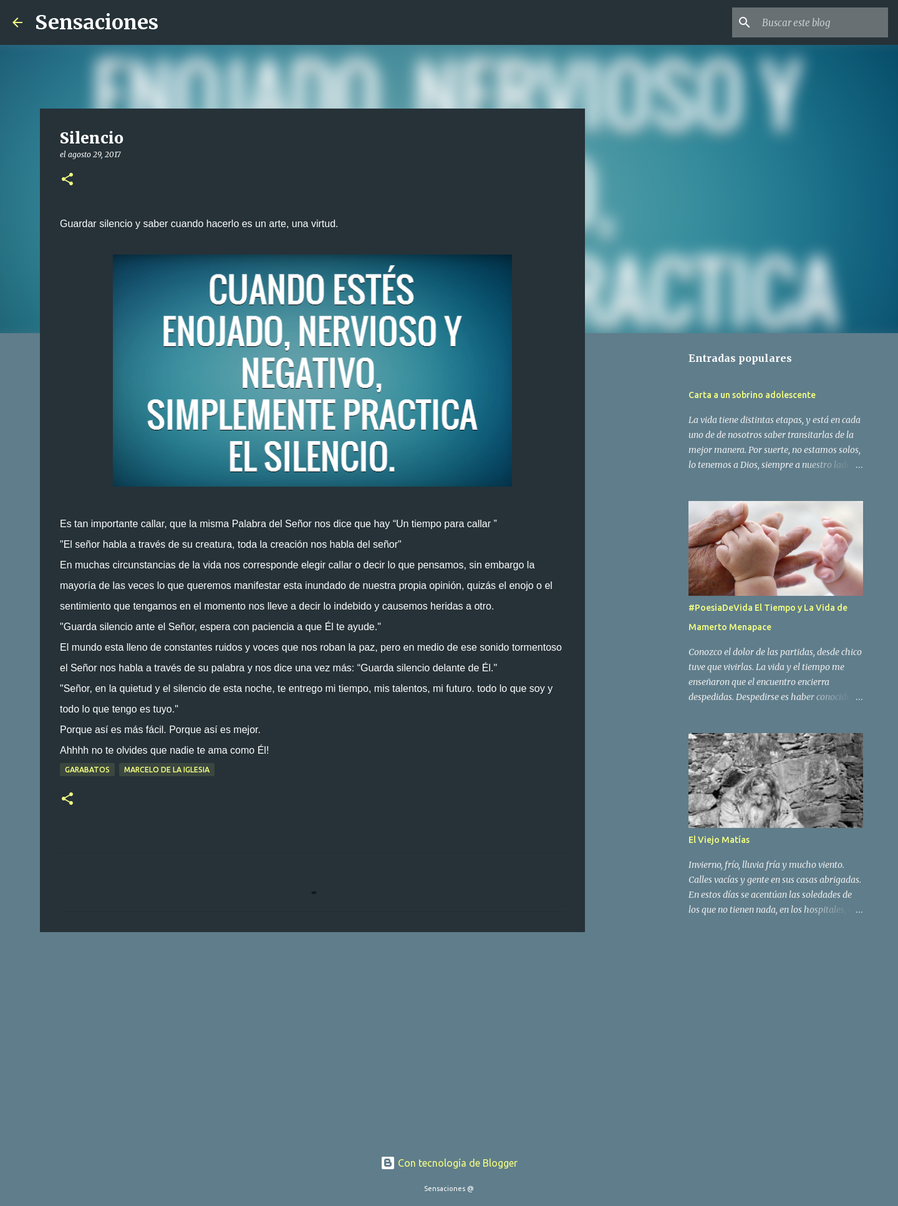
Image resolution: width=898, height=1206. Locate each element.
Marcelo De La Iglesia (167, 770)
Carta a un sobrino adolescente (752, 395)
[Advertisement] (312, 1038)
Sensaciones (96, 22)
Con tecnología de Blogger (449, 1163)
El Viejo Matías (719, 840)
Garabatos (87, 770)
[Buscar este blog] (822, 22)
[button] (67, 180)
